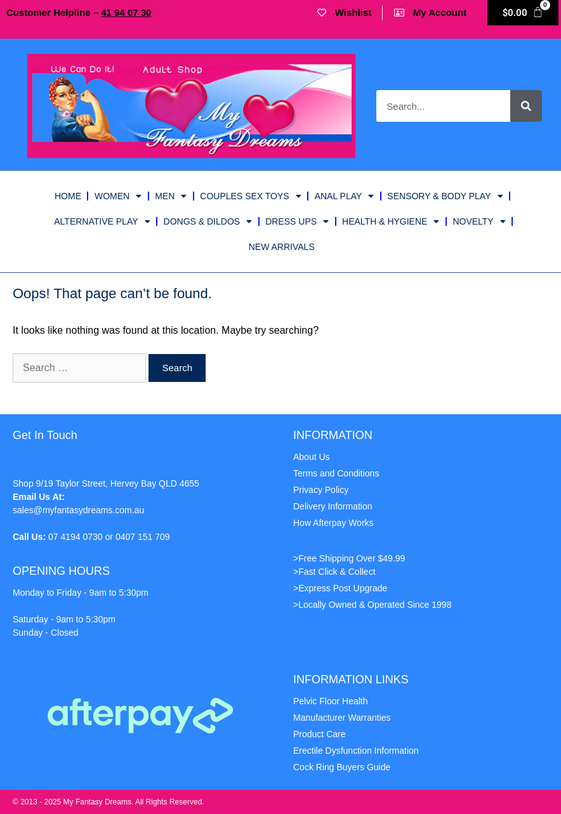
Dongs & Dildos (208, 221)
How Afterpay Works (333, 523)
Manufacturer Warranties (342, 717)
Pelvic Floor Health (330, 701)
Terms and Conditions (336, 473)
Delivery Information (333, 506)
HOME (68, 196)
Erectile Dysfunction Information (356, 750)
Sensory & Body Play (445, 196)
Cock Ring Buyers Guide (341, 767)
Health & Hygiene (390, 221)
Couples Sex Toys (250, 196)
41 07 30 (126, 12)
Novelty (478, 221)
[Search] (526, 106)
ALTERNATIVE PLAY (102, 221)
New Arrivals (282, 247)
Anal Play (344, 196)
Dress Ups (297, 221)
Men (171, 196)
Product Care (319, 734)
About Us (311, 457)
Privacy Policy (320, 490)
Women (118, 196)
